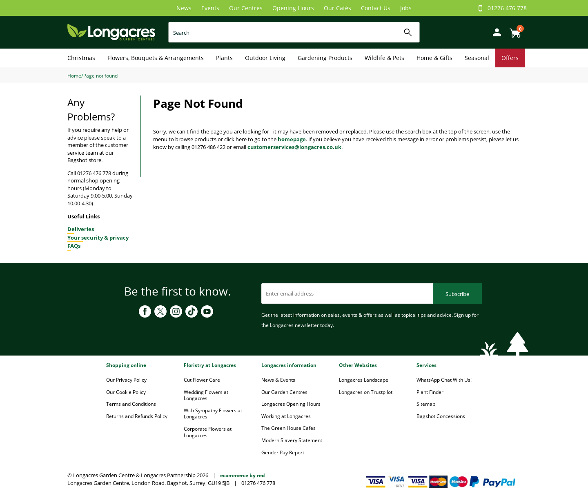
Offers (510, 58)
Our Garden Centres (284, 392)
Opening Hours (293, 8)
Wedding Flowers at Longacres (206, 395)
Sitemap (425, 403)
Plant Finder (429, 392)
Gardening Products (325, 58)
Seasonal (477, 58)
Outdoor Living (265, 58)
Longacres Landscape (363, 379)
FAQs (73, 245)
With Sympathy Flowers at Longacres (213, 413)
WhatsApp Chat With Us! (444, 379)
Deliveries (80, 229)
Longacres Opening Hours (291, 403)
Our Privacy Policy (126, 379)
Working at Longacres (286, 416)
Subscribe (457, 294)
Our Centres (246, 8)
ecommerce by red (242, 475)
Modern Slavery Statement (291, 440)
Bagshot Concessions (440, 416)
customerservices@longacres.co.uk (294, 147)
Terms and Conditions (131, 403)
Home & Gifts (434, 58)
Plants (224, 58)
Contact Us (375, 8)
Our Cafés (337, 8)
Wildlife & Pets (384, 58)
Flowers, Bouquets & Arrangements (155, 58)
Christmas (81, 58)
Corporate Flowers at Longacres (208, 432)
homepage (292, 139)
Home (74, 75)
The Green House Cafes (288, 428)
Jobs (406, 8)
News (184, 8)
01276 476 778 (507, 8)
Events (210, 8)
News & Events (278, 379)
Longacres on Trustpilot (365, 392)
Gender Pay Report (282, 452)
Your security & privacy (98, 237)
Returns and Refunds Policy (136, 416)
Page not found (100, 75)
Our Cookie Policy (126, 392)
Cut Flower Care (202, 379)
